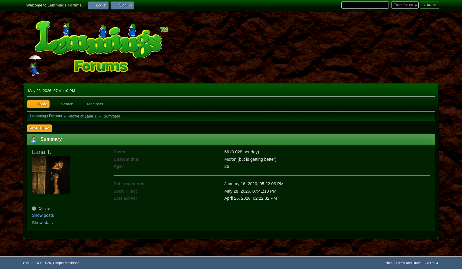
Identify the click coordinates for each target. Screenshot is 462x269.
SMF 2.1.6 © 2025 (37, 263)
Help (389, 263)
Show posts (43, 215)
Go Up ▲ (432, 263)
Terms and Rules (408, 263)
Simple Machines (66, 263)
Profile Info (40, 128)
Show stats (42, 222)
